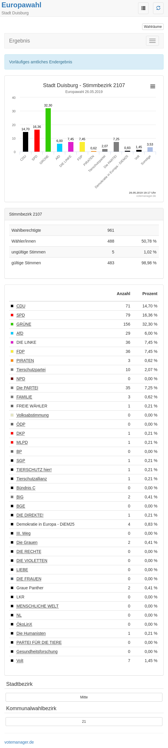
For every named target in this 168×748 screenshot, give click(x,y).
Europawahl (21, 5)
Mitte (84, 697)
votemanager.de (19, 742)
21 (84, 722)
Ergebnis (19, 41)
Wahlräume (153, 27)
